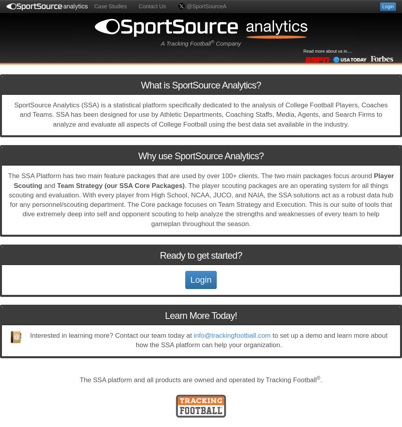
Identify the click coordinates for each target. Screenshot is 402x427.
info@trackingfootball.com (232, 335)
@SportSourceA (202, 6)
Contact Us (152, 6)
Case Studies (110, 6)
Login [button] (388, 6)
